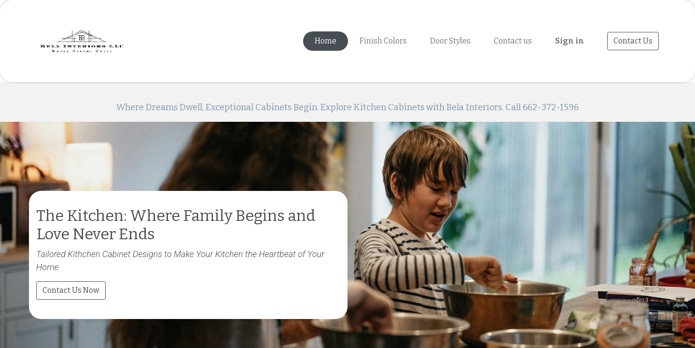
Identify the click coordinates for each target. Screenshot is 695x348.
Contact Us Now (70, 331)
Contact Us (633, 40)
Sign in (569, 40)
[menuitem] (325, 41)
